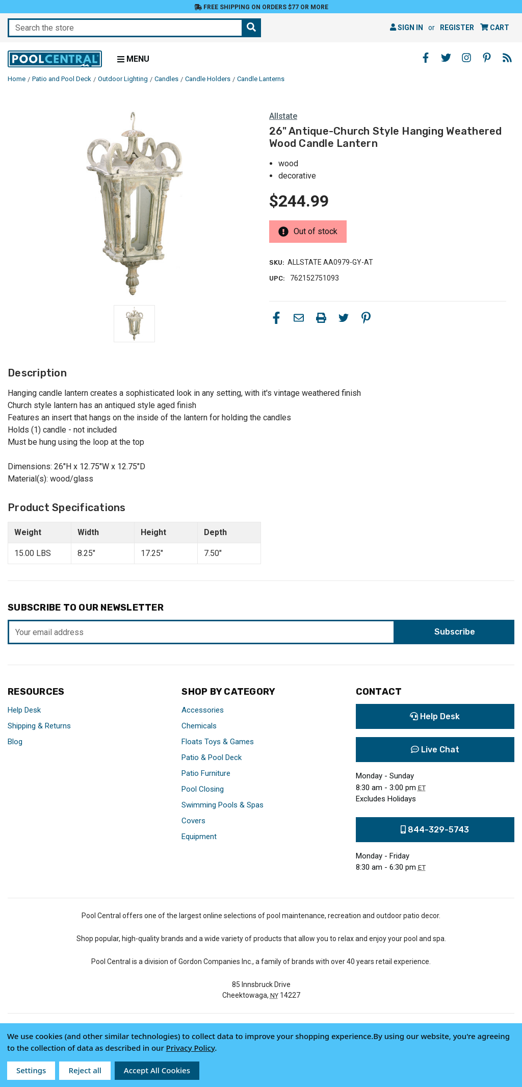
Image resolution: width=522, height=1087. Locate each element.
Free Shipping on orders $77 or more (261, 7)
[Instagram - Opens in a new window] (466, 57)
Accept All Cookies (157, 1070)
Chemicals (199, 725)
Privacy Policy (190, 1048)
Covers (193, 820)
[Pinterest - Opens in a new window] (487, 57)
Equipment (199, 836)
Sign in (406, 27)
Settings (31, 1070)
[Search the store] (251, 27)
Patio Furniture (205, 773)
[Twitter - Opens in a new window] (446, 57)
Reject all (84, 1070)
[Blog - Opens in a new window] (507, 57)
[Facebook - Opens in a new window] (426, 57)
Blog (15, 741)
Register (457, 27)
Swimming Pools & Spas (222, 805)
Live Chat (435, 749)
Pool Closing (202, 789)
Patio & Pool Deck (211, 757)
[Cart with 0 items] (494, 27)
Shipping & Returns (39, 725)
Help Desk (24, 710)
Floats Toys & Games (217, 741)
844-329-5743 (435, 830)
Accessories (202, 710)
